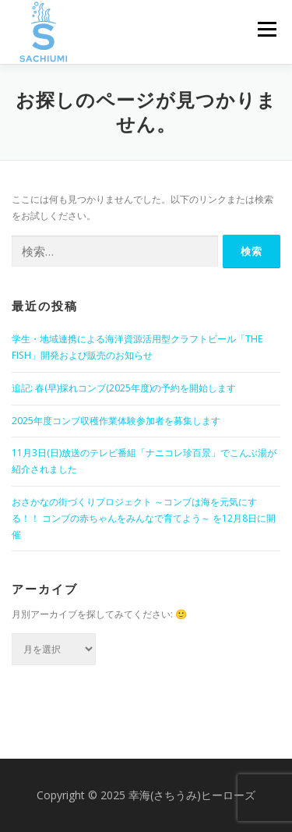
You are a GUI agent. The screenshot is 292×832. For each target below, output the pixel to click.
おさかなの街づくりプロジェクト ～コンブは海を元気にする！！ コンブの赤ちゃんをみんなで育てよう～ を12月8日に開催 (144, 518)
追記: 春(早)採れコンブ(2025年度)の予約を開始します (124, 388)
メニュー (266, 29)
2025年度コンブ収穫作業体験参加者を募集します (116, 420)
